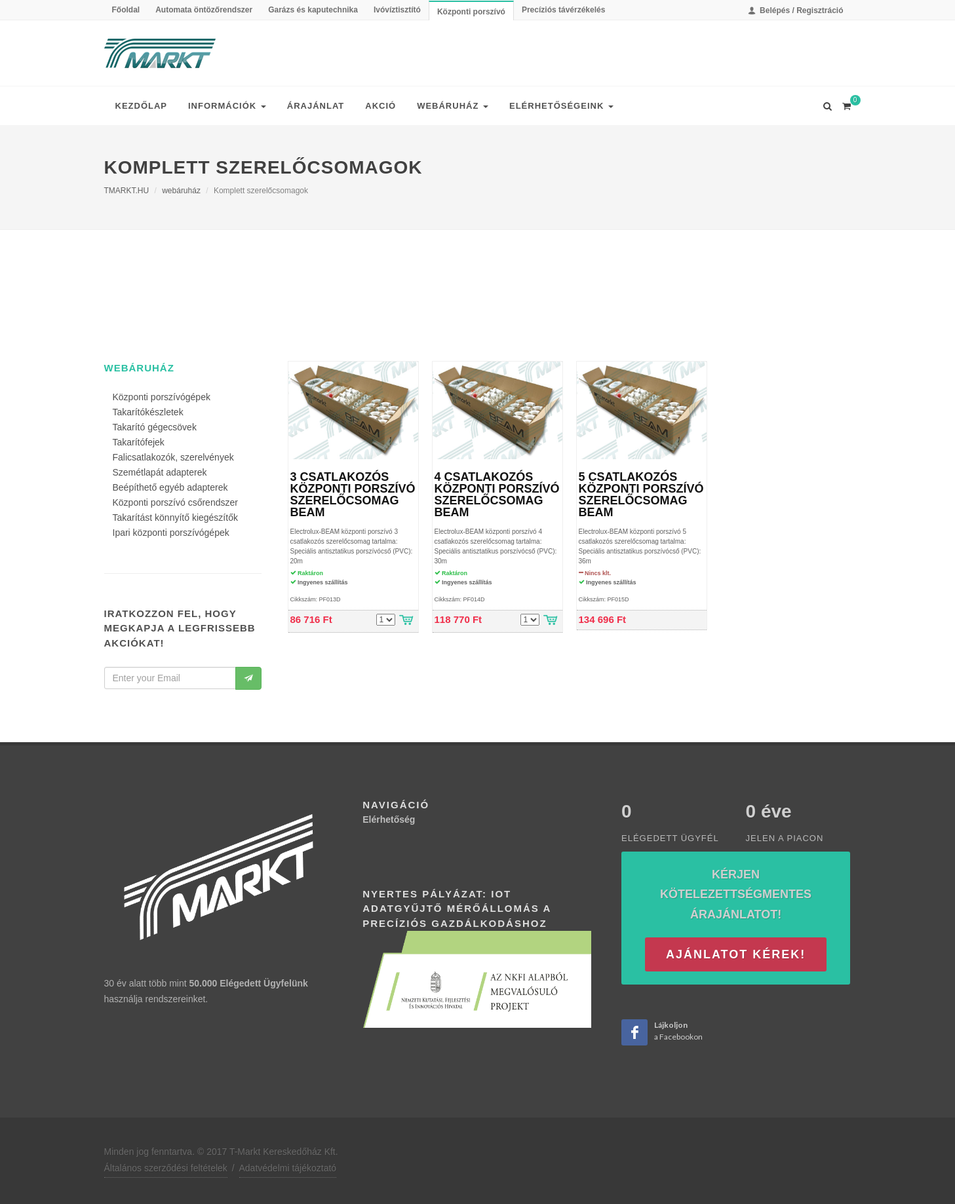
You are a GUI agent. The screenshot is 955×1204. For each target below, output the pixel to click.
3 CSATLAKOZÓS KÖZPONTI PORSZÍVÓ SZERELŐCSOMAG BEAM (353, 494)
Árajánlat (315, 106)
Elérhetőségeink (561, 106)
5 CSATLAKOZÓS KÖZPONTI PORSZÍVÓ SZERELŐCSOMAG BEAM (641, 494)
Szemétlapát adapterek (160, 472)
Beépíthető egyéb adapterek (170, 487)
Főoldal (126, 9)
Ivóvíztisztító (397, 9)
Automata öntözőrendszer (203, 9)
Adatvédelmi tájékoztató (288, 1168)
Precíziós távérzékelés (563, 9)
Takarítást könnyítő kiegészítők (175, 517)
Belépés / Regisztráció (796, 10)
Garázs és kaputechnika (313, 9)
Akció (380, 106)
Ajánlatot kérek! (736, 954)
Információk (227, 106)
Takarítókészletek (148, 412)
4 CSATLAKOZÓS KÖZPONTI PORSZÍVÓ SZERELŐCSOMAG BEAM (497, 494)
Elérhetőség (388, 819)
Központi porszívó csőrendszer (175, 502)
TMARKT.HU (126, 190)
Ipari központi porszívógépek (171, 532)
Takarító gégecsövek (155, 427)
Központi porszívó (471, 11)
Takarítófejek (139, 442)
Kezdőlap (141, 106)
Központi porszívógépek (161, 397)
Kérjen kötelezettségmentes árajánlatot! (735, 894)
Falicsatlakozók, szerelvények (173, 457)
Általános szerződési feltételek (165, 1168)
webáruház (181, 190)
